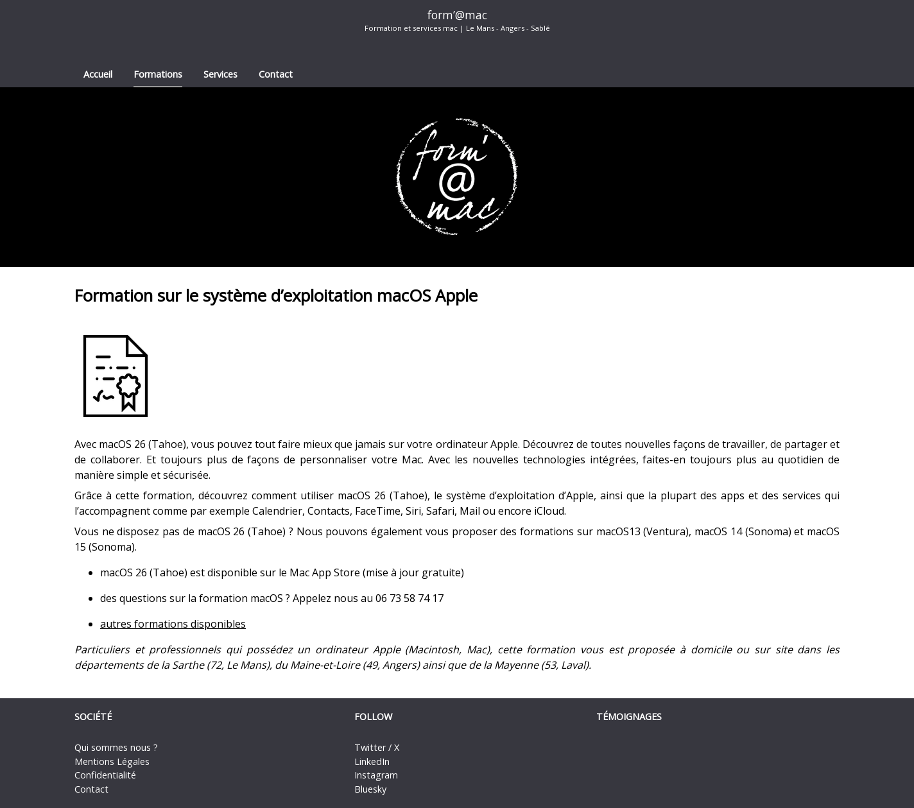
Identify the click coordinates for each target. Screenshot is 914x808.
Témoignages (629, 716)
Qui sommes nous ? (116, 747)
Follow (373, 716)
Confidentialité (105, 775)
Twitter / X (376, 747)
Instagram (376, 775)
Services (220, 74)
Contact (276, 74)
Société (93, 716)
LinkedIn (372, 761)
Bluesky (370, 789)
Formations (158, 74)
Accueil (97, 74)
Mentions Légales (112, 761)
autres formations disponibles (173, 624)
